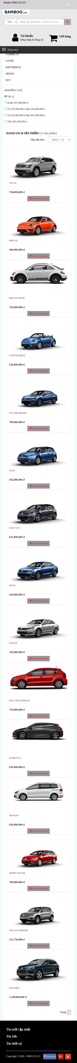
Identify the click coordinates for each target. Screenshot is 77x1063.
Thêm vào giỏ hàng (38, 198)
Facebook (50, 1056)
